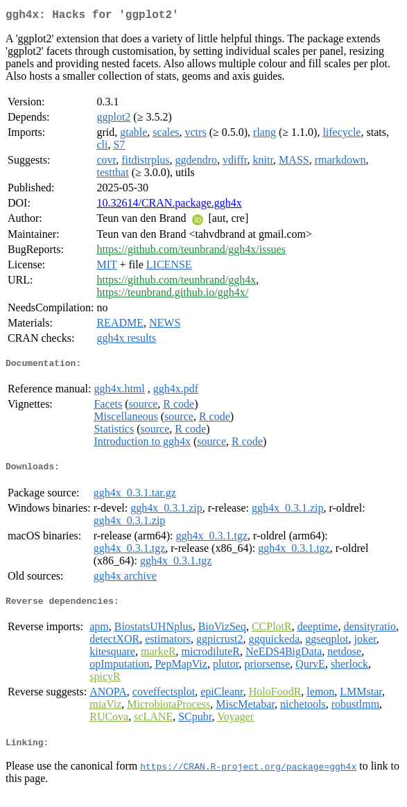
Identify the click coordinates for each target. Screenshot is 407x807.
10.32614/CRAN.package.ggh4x (168, 205)
